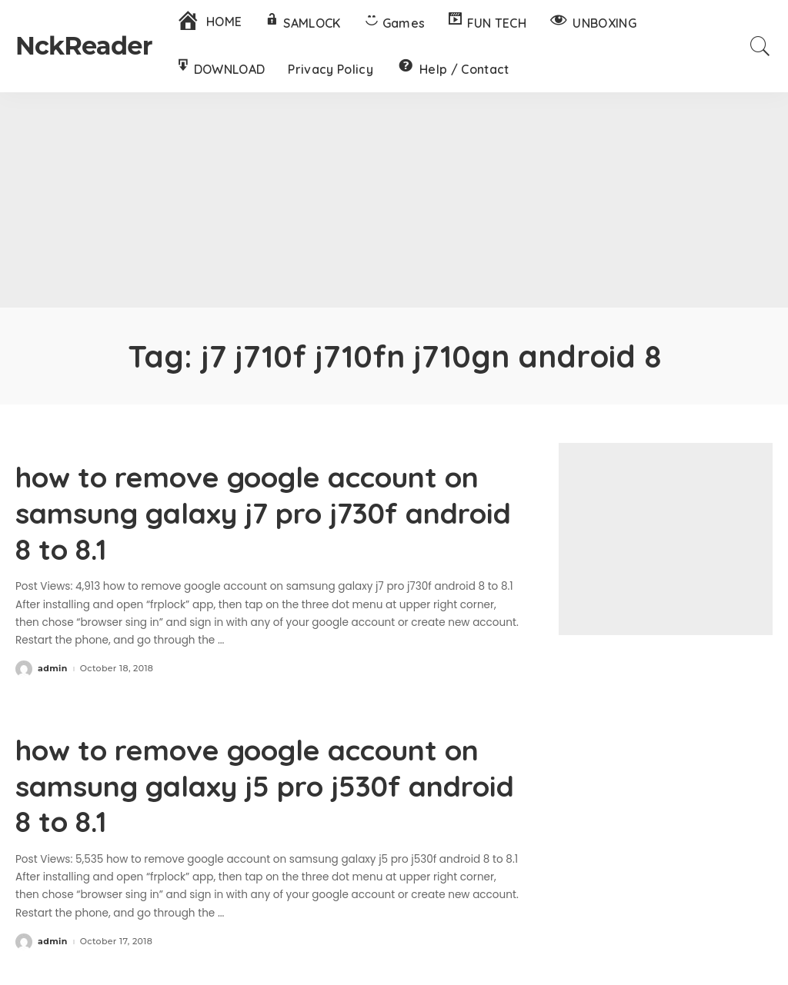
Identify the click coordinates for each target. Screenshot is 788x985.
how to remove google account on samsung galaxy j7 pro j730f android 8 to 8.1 (250, 511)
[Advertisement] (394, 200)
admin (53, 667)
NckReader (83, 46)
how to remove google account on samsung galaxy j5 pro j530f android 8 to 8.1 (251, 782)
